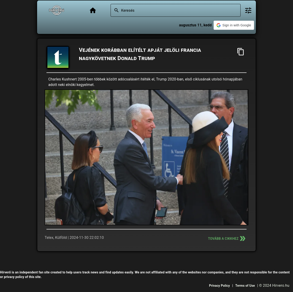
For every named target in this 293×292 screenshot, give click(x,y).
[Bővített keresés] (248, 10)
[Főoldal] (93, 10)
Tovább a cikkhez (227, 238)
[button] (234, 25)
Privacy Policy (219, 285)
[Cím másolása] (241, 52)
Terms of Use (245, 285)
